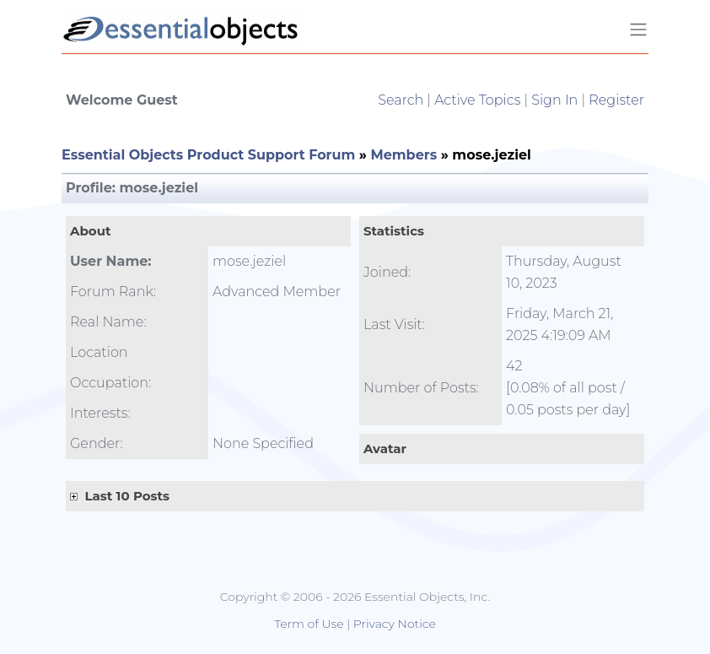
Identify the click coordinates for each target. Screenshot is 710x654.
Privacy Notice (394, 623)
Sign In (554, 100)
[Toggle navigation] (638, 29)
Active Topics (477, 100)
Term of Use (308, 623)
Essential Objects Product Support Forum (208, 155)
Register (616, 100)
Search (400, 100)
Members (403, 155)
